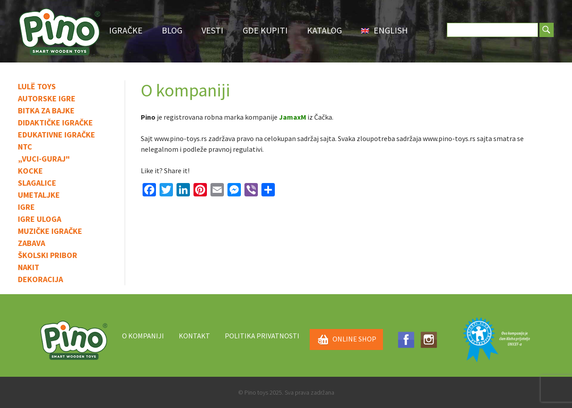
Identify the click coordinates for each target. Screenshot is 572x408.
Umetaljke (39, 195)
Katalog (324, 30)
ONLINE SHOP (346, 340)
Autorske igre (47, 98)
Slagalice (37, 183)
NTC (25, 147)
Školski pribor (47, 255)
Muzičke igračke (50, 231)
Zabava (31, 243)
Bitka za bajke (46, 110)
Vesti (212, 30)
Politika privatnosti (262, 335)
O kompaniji (143, 335)
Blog (172, 30)
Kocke (30, 171)
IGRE (26, 207)
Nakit (28, 267)
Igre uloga (39, 219)
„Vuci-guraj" (44, 159)
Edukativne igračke (56, 134)
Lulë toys (37, 86)
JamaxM (292, 116)
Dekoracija (40, 279)
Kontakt (194, 335)
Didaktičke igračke (55, 122)
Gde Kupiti (265, 30)
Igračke (126, 30)
